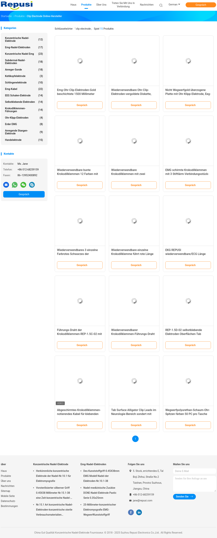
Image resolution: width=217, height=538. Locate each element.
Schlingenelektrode (24, 82)
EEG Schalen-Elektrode (24, 95)
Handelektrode (24, 140)
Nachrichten (8, 486)
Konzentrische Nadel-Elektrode (24, 39)
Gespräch (200, 4)
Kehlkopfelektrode (24, 76)
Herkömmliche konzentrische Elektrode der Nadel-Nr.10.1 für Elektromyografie (53, 475)
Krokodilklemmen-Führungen (24, 110)
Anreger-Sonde (24, 69)
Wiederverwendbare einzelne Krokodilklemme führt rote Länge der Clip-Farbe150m (132, 254)
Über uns (6, 481)
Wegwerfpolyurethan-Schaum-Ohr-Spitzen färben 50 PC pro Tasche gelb (187, 414)
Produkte (6, 475)
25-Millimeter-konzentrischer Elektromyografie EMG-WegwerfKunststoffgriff (99, 509)
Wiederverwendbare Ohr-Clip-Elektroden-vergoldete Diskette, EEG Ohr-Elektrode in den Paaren (132, 94)
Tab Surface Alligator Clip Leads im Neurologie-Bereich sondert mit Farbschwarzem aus (133, 414)
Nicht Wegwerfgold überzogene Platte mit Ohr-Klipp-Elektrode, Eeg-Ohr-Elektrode (188, 94)
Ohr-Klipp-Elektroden (24, 117)
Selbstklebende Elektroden (24, 102)
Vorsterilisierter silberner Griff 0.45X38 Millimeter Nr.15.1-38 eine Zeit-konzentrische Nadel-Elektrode (53, 493)
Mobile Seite (8, 496)
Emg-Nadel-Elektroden (24, 47)
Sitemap (5, 491)
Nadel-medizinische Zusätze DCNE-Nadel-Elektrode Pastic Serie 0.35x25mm (99, 492)
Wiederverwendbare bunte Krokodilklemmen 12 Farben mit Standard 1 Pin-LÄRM (77, 174)
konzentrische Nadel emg (24, 54)
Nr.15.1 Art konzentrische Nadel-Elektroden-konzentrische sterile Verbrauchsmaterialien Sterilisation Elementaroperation (54, 510)
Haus (4, 470)
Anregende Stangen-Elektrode (24, 132)
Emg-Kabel (24, 89)
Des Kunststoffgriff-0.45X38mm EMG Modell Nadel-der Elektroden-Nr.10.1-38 (101, 475)
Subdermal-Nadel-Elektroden (24, 62)
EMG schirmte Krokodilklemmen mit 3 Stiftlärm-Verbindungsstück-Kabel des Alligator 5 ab (187, 174)
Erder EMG (24, 124)
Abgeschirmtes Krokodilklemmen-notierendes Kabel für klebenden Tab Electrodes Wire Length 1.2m (79, 414)
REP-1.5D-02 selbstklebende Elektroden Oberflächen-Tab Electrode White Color (183, 334)
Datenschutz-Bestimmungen (9, 504)
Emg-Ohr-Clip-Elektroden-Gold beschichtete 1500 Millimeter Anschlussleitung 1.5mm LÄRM (77, 94)
